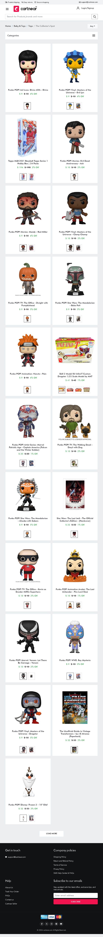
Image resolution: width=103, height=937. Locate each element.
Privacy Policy (59, 872)
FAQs (7, 898)
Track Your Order (12, 894)
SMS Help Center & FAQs (64, 876)
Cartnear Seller (11, 906)
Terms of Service (60, 868)
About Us (9, 890)
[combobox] (92, 26)
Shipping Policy (60, 860)
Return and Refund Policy (63, 864)
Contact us (9, 902)
